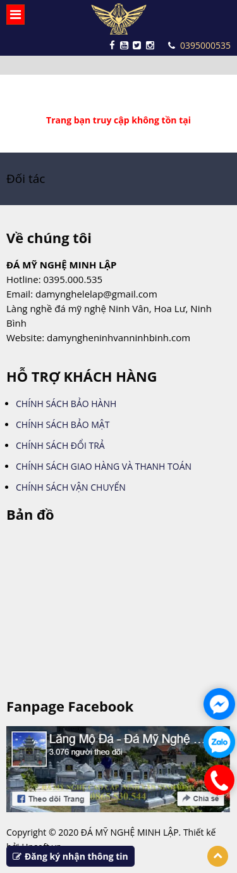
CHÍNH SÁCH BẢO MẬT (62, 424)
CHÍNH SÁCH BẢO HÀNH (66, 404)
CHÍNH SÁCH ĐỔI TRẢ (60, 445)
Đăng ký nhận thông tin (70, 856)
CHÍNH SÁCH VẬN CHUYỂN (71, 487)
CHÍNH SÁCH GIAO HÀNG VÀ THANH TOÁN (103, 466)
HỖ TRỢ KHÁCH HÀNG (81, 376)
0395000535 (199, 45)
